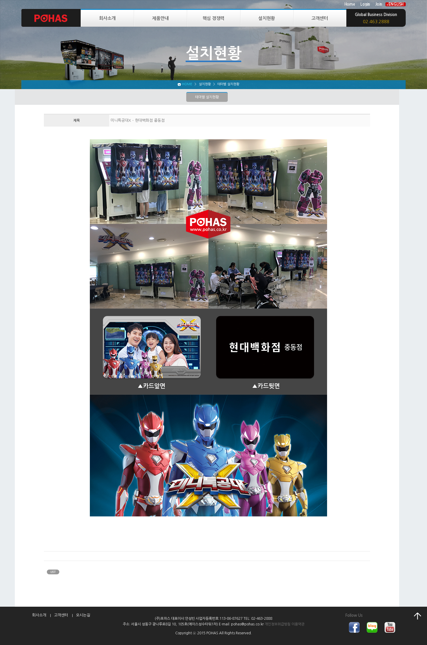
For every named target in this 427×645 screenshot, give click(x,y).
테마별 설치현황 (207, 97)
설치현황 (266, 18)
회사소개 (107, 18)
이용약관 (298, 624)
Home (349, 4)
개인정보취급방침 (278, 624)
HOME (187, 84)
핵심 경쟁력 (213, 18)
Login (365, 4)
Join (378, 4)
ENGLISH (396, 4)
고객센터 (319, 18)
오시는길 (83, 615)
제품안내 (160, 18)
